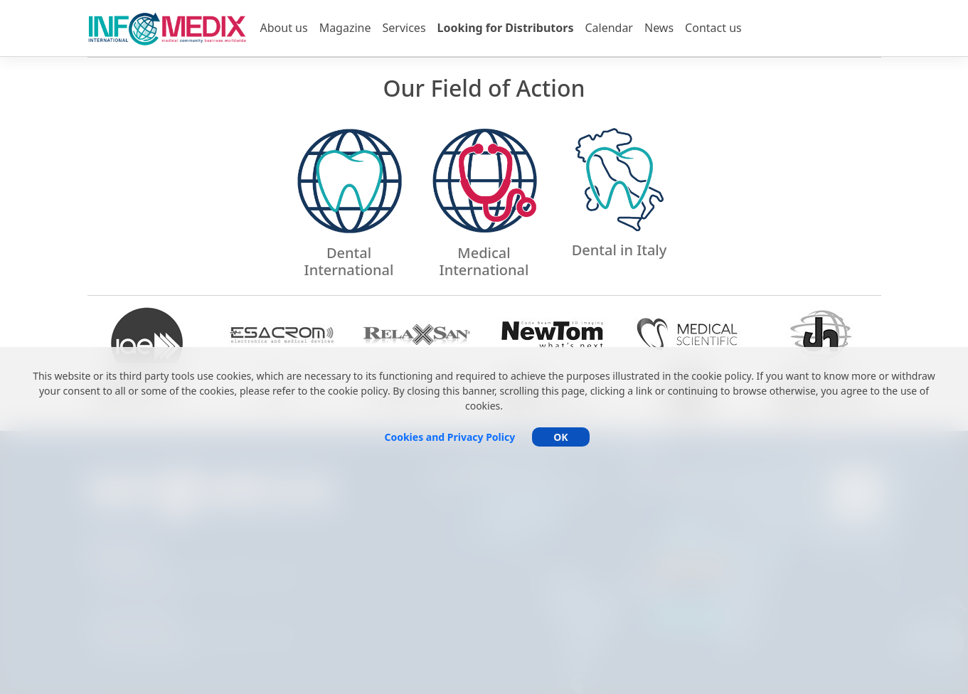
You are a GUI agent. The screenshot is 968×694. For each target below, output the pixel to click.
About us (284, 28)
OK (560, 437)
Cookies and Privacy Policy (449, 437)
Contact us (713, 28)
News (659, 28)
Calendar (609, 28)
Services (404, 28)
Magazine (345, 28)
